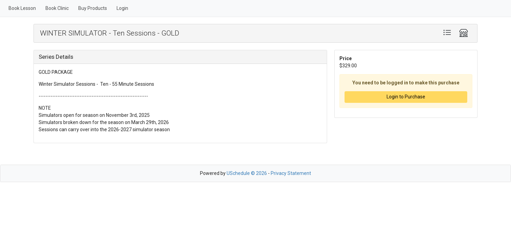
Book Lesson (22, 8)
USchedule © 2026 (247, 173)
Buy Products (92, 8)
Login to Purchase (406, 96)
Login (122, 8)
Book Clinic (57, 8)
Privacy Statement (291, 173)
